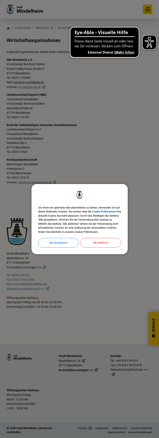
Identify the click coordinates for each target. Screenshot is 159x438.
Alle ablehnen (100, 242)
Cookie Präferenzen (104, 211)
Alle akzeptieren (58, 242)
